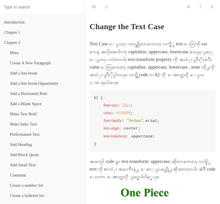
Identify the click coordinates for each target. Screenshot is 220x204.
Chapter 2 (12, 43)
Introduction (14, 22)
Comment (18, 175)
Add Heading (21, 145)
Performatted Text (25, 134)
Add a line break (23, 73)
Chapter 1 (12, 32)
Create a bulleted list (27, 196)
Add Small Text (23, 165)
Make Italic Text (23, 124)
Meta (14, 53)
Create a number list (26, 185)
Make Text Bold (23, 114)
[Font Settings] (106, 7)
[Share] (212, 7)
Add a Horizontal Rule (28, 94)
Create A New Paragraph (30, 63)
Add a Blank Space (25, 104)
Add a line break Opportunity (34, 83)
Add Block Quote (24, 155)
